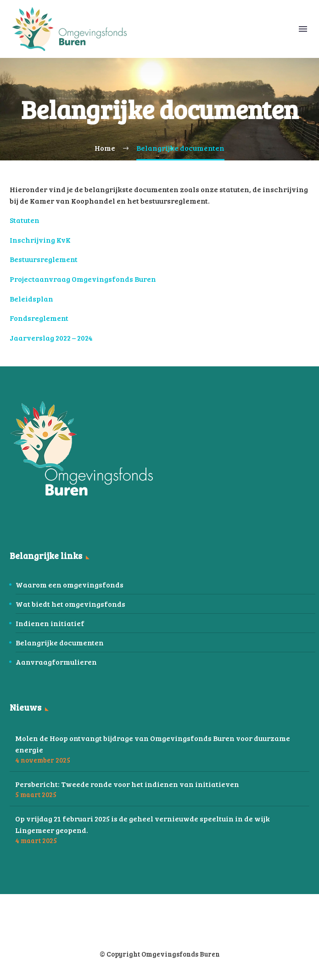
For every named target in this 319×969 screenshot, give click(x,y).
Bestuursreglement (44, 259)
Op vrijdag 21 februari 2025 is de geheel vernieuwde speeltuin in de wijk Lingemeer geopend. (142, 824)
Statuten (24, 220)
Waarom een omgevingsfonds (69, 584)
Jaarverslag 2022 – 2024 (51, 337)
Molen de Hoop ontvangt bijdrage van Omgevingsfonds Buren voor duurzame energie (152, 743)
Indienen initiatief (50, 623)
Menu (303, 29)
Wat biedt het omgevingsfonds (70, 604)
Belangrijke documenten (60, 642)
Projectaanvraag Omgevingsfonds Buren (83, 279)
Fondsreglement (39, 318)
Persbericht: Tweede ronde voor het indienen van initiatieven (127, 784)
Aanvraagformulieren (56, 662)
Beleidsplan (31, 298)
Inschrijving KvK (40, 240)
